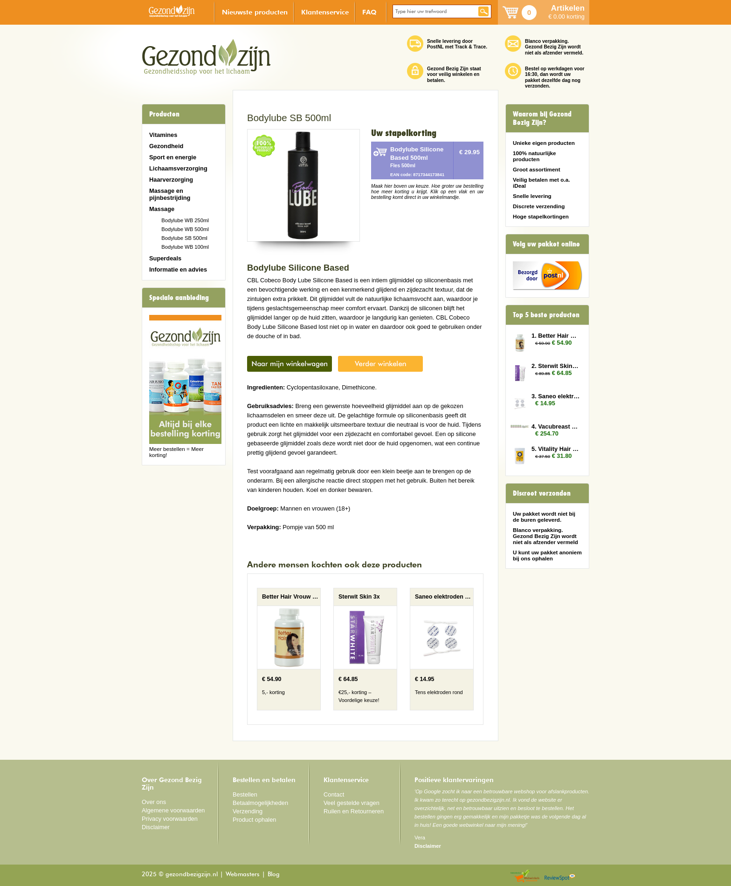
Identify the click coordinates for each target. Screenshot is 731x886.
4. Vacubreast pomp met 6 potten (555, 426)
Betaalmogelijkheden (260, 802)
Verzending (247, 811)
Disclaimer (156, 827)
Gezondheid (166, 146)
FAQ (369, 12)
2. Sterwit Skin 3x (555, 365)
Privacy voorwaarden (170, 818)
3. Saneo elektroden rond (555, 396)
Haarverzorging (171, 179)
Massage (161, 208)
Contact (334, 794)
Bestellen (245, 794)
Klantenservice (325, 12)
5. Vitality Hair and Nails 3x (555, 448)
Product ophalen (254, 819)
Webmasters (243, 875)
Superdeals (165, 258)
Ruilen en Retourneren (354, 811)
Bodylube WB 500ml (185, 229)
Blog (274, 875)
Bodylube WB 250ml (185, 220)
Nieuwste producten (255, 12)
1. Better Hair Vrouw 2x (555, 335)
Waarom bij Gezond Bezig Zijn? (542, 118)
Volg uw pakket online (546, 244)
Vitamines (163, 134)
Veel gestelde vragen (351, 802)
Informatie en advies (178, 269)
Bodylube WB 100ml (185, 247)
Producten (164, 114)
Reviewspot (560, 876)
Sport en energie (172, 157)
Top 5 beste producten (546, 315)
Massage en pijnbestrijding (169, 194)
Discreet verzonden (542, 493)
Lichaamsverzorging (178, 168)
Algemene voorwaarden (173, 810)
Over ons (154, 801)
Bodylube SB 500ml (184, 238)
